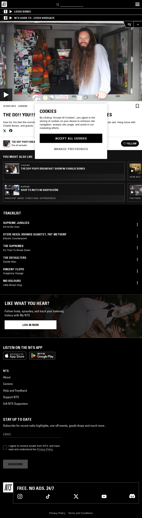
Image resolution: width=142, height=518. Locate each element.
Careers (8, 384)
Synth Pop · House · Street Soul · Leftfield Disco (30, 198)
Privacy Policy (45, 449)
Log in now (31, 325)
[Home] (4, 4)
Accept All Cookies (71, 138)
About (6, 377)
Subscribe (15, 464)
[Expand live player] (138, 24)
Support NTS (11, 397)
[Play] (71, 61)
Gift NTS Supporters (15, 404)
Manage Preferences (71, 149)
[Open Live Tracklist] (128, 24)
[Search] (58, 4)
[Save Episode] (137, 106)
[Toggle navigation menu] (137, 4)
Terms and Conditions (80, 513)
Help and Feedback (15, 390)
